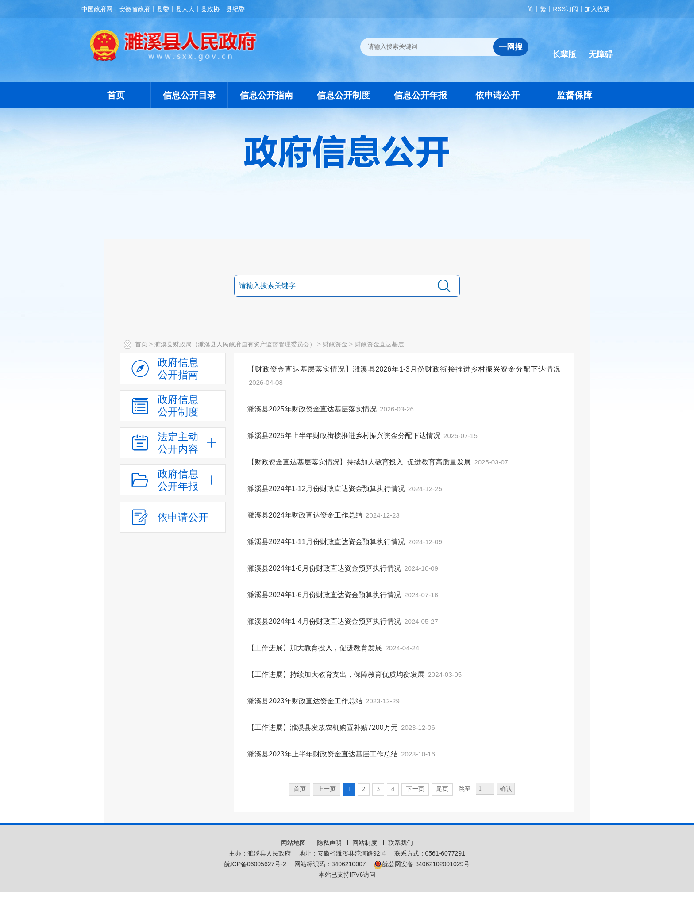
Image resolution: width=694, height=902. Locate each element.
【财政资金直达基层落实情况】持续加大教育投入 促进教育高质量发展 (360, 462)
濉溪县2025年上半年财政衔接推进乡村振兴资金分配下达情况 (344, 435)
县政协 (210, 8)
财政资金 (335, 344)
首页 (116, 95)
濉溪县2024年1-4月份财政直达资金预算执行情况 (325, 621)
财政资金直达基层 (379, 344)
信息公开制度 (343, 95)
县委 (163, 8)
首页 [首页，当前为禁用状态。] (299, 789)
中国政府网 (96, 8)
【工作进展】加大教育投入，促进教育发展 (315, 648)
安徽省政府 (134, 8)
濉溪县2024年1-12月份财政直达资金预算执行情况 (327, 488)
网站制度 (365, 842)
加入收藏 (597, 8)
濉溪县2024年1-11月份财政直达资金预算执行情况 (327, 541)
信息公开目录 (189, 95)
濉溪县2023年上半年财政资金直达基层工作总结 (323, 754)
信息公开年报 (420, 95)
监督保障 (574, 95)
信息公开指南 (266, 95)
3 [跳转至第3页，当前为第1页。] (378, 789)
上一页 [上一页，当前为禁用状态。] (326, 789)
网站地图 (294, 842)
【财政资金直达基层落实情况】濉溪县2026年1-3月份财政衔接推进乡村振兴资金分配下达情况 (404, 369)
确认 (506, 789)
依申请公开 (497, 95)
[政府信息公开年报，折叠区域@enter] (173, 479)
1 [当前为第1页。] (349, 789)
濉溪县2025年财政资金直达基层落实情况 (312, 409)
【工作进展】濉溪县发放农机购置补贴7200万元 (323, 727)
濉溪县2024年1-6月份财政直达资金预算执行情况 (325, 595)
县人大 (185, 8)
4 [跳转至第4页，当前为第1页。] (392, 789)
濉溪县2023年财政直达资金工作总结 (305, 701)
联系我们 (400, 842)
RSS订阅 (565, 8)
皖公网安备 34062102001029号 (422, 863)
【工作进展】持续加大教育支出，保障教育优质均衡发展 (336, 674)
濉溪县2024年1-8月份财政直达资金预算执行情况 (325, 568)
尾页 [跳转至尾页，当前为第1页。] (442, 789)
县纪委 (235, 8)
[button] (564, 47)
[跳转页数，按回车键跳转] (485, 789)
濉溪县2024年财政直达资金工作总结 (305, 515)
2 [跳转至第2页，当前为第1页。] (363, 789)
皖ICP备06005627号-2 (255, 863)
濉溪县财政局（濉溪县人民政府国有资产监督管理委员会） (235, 344)
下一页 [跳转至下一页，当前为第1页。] (415, 789)
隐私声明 (330, 842)
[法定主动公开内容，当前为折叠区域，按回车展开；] (173, 442)
